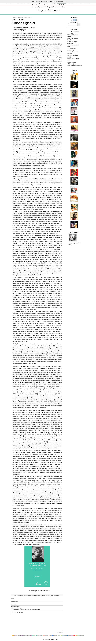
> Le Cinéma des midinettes (74, 65)
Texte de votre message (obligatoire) (17, 608)
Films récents (20, 2)
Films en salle (10, 2)
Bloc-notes (78, 2)
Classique (53, 2)
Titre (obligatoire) (14, 604)
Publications (62, 2)
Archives (87, 2)
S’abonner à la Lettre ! (57, 4)
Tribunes (71, 2)
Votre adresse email (14, 601)
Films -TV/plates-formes (40, 2)
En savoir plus (59, 1)
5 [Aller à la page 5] (76, 31)
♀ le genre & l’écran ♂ (48, 10)
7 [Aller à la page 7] (78, 31)
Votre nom (12, 598)
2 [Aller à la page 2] (73, 31)
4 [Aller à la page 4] (75, 31)
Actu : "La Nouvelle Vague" (40, 4)
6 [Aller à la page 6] (77, 31)
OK (66, 1)
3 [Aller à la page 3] (74, 31)
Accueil (14, 17)
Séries (29, 2)
